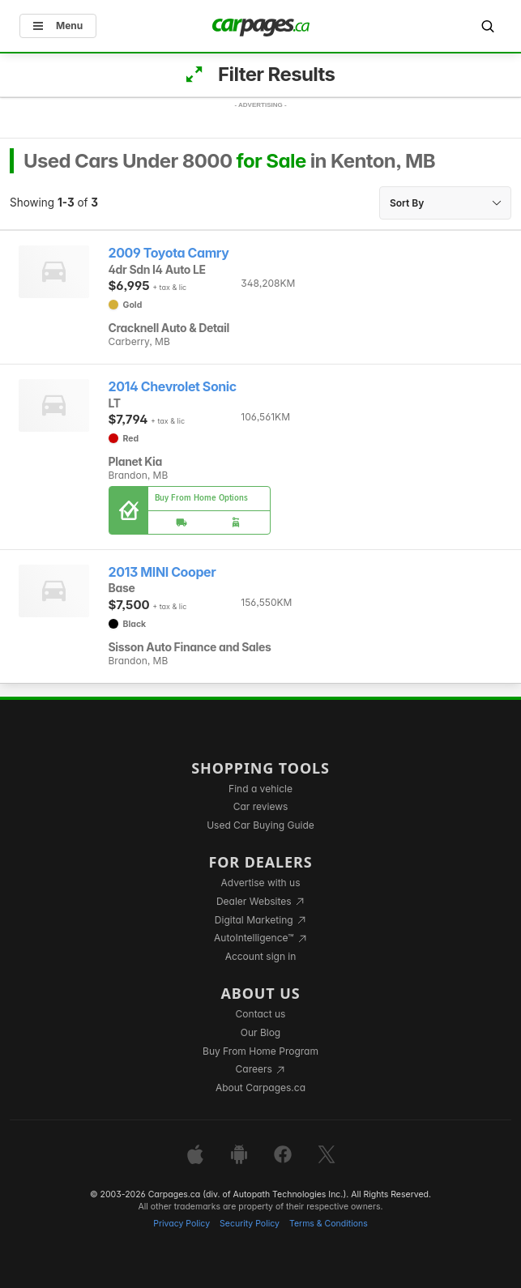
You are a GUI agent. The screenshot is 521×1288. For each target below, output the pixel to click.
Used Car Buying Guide (260, 825)
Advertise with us (261, 882)
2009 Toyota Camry (169, 253)
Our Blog (260, 1032)
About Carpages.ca (260, 1087)
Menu (58, 25)
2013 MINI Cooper (162, 572)
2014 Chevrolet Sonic (173, 387)
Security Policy (250, 1223)
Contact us (261, 1014)
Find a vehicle (260, 789)
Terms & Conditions (328, 1223)
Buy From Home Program (260, 1051)
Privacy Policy (181, 1223)
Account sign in (261, 956)
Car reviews (260, 806)
